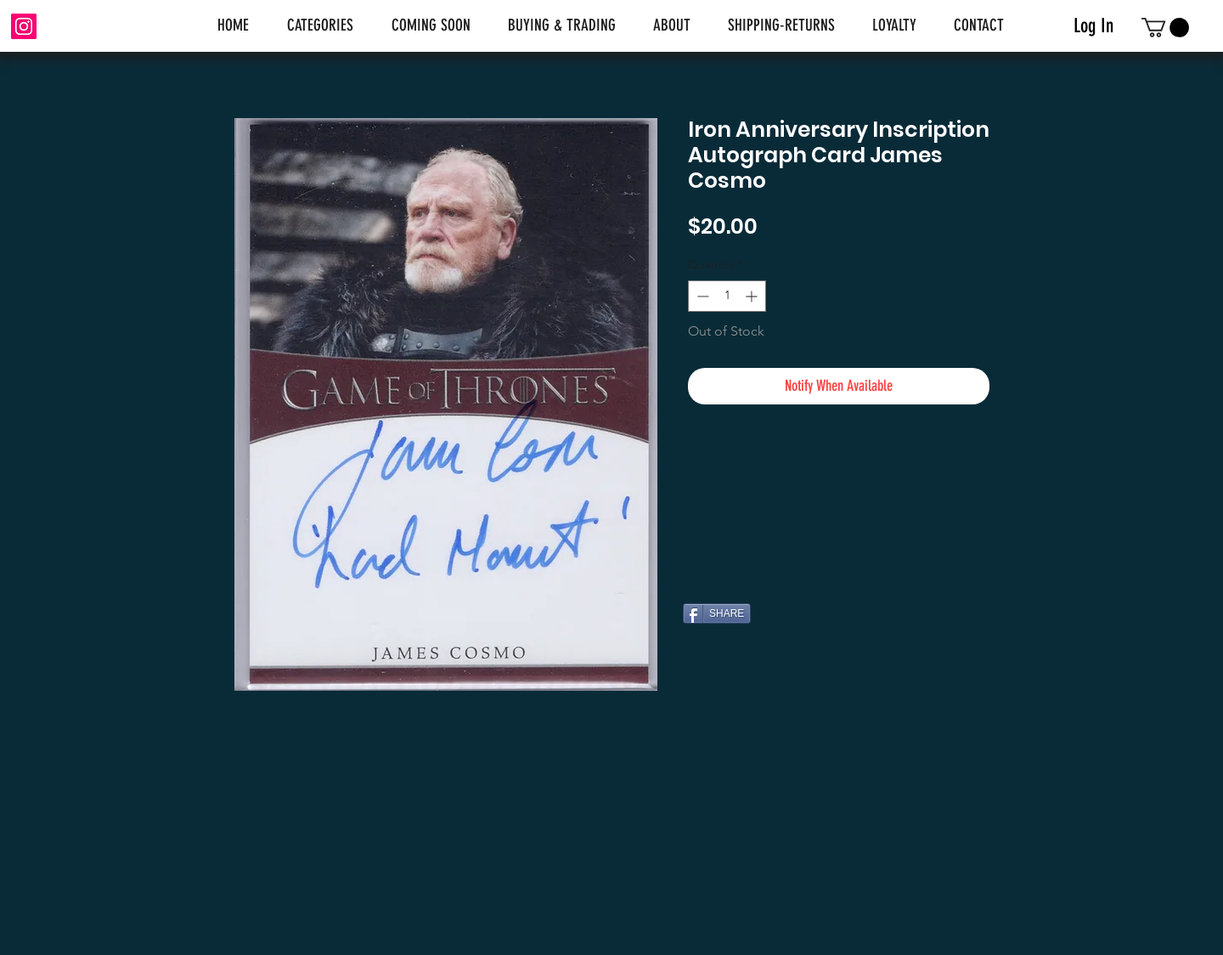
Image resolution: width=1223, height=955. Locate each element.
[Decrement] (701, 296)
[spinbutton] (727, 296)
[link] (1165, 27)
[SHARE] (717, 613)
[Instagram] (24, 26)
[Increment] (753, 296)
